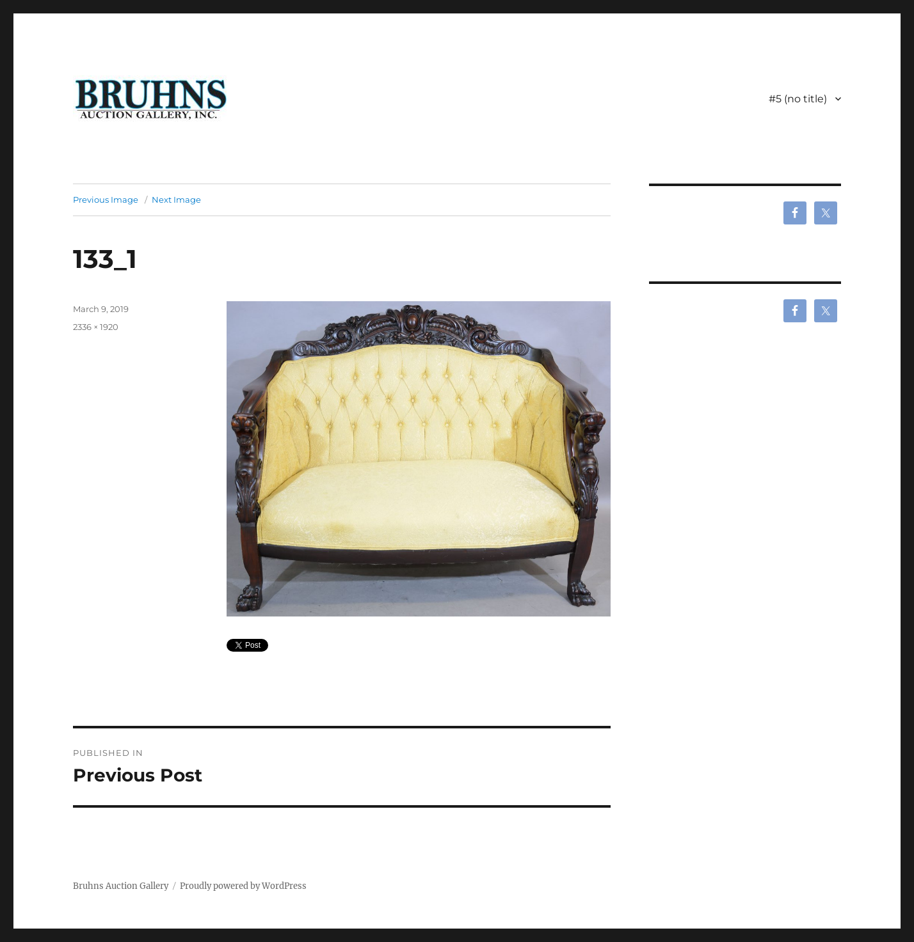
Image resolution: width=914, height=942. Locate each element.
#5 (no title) (798, 99)
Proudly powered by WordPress (243, 886)
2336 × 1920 (95, 327)
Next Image (176, 199)
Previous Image (105, 199)
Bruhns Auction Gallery (120, 886)
